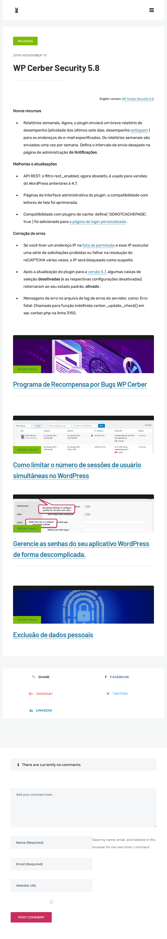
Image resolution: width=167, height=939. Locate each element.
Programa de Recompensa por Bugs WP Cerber (81, 383)
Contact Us (55, 894)
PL (106, 916)
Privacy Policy (102, 901)
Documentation (83, 894)
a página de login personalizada (98, 220)
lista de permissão (100, 244)
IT (111, 916)
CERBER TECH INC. (24, 894)
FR (91, 916)
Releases (26, 41)
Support (126, 901)
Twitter (115, 675)
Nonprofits (149, 901)
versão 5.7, (98, 271)
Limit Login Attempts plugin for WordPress (93, 913)
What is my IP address (67, 901)
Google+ (83, 675)
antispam (140, 129)
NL (102, 916)
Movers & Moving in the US (69, 908)
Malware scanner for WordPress (126, 894)
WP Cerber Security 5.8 (137, 98)
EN (76, 916)
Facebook (52, 675)
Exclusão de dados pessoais (54, 633)
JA (115, 916)
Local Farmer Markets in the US (117, 908)
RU (97, 916)
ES (86, 916)
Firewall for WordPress (26, 901)
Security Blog (28, 368)
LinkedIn (147, 675)
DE (82, 916)
